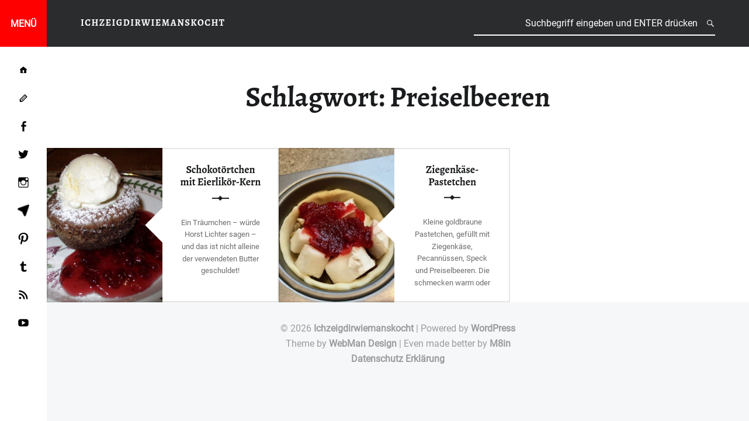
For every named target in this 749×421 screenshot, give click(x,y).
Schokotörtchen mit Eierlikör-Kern (221, 176)
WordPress (493, 328)
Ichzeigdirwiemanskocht (364, 328)
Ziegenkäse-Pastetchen (452, 175)
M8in (500, 343)
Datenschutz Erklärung (398, 358)
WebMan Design (363, 343)
